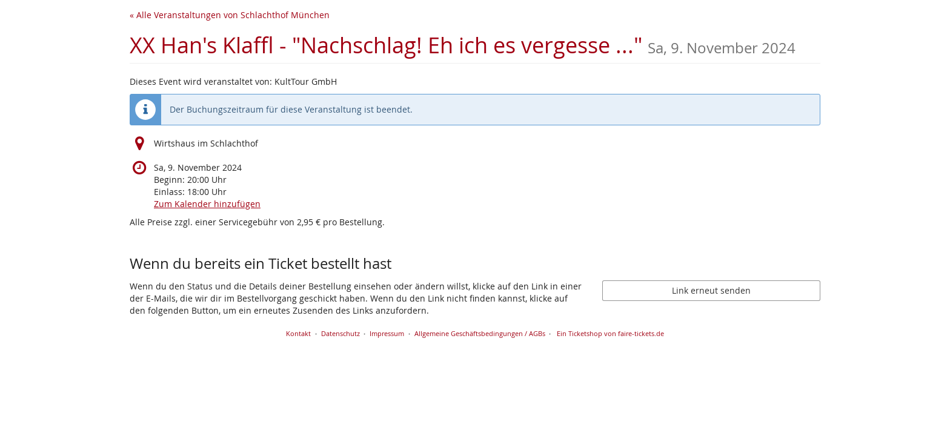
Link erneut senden (711, 290)
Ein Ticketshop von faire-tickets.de (610, 333)
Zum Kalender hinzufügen (207, 204)
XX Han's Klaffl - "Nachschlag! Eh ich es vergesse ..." (463, 45)
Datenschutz (340, 333)
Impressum (387, 333)
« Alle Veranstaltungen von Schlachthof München (230, 15)
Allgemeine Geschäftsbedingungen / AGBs (479, 333)
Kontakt (298, 333)
